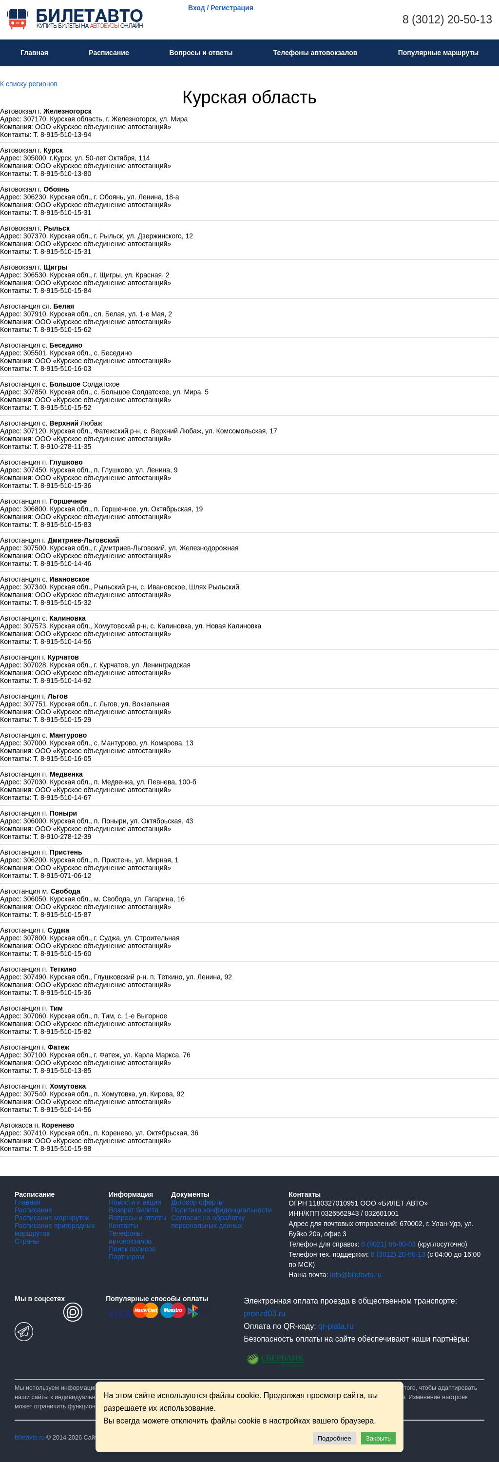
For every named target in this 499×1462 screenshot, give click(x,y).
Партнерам (126, 1257)
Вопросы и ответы (200, 53)
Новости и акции (135, 1202)
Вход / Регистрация (220, 8)
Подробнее (334, 1438)
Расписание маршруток (52, 1218)
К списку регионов (29, 84)
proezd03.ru (264, 1313)
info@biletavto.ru (355, 1275)
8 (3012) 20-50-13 (447, 19)
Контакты (123, 1225)
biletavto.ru (30, 1437)
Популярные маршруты (438, 53)
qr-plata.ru (336, 1326)
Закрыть (378, 1438)
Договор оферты (197, 1202)
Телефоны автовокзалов (315, 53)
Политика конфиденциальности (221, 1210)
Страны (27, 1241)
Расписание (109, 53)
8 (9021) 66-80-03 (388, 1244)
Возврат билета (133, 1210)
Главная (34, 53)
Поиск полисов (132, 1249)
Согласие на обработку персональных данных (208, 1221)
